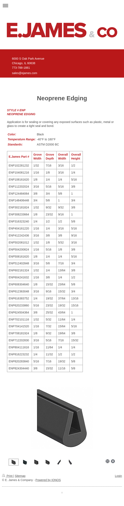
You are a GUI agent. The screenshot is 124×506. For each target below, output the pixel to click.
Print (7, 476)
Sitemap (20, 476)
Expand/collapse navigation (62, 5)
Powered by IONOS (48, 480)
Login (118, 476)
